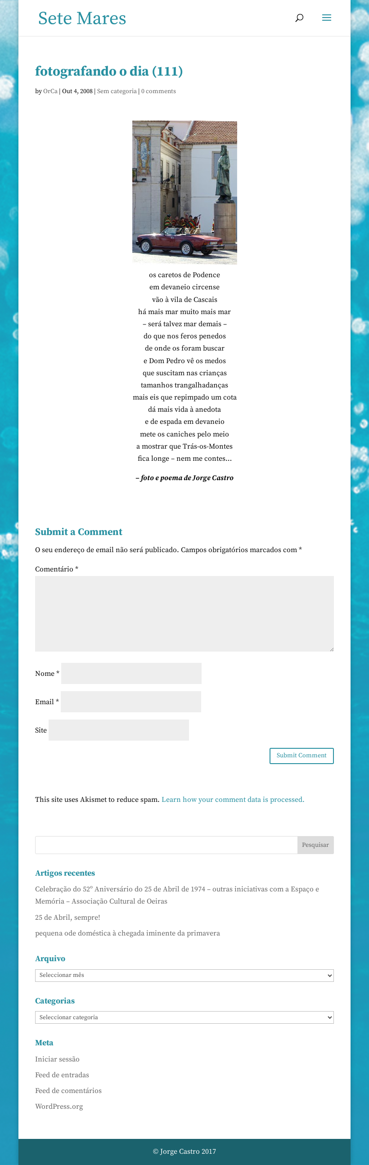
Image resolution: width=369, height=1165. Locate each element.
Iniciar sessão (57, 1059)
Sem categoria (117, 91)
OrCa (50, 91)
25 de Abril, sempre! (67, 917)
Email (47, 701)
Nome (47, 673)
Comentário (56, 569)
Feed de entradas (62, 1075)
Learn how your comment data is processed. (233, 799)
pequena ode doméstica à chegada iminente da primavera (127, 933)
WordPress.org (59, 1106)
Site (41, 730)
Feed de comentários (68, 1090)
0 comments (158, 91)
